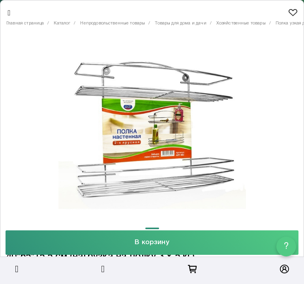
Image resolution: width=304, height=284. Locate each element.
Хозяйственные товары (241, 23)
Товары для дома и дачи (180, 23)
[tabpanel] (152, 130)
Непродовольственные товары (112, 23)
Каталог (62, 23)
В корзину (152, 242)
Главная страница (25, 23)
